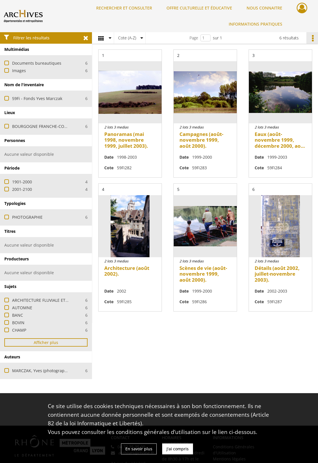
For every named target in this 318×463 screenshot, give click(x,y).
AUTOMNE (22, 307)
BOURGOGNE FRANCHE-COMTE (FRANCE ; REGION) (61, 126)
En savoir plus (138, 449)
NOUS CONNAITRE (264, 8)
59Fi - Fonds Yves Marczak (37, 98)
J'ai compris (177, 449)
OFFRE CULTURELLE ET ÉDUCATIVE (199, 8)
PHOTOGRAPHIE (27, 217)
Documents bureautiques (36, 63)
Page (194, 38)
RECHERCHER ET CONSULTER (124, 8)
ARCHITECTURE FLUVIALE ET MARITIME (49, 300)
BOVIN (18, 322)
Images (19, 70)
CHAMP (19, 330)
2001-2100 (22, 189)
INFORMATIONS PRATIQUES (255, 24)
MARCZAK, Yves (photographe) (41, 370)
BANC (17, 315)
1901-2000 (22, 182)
